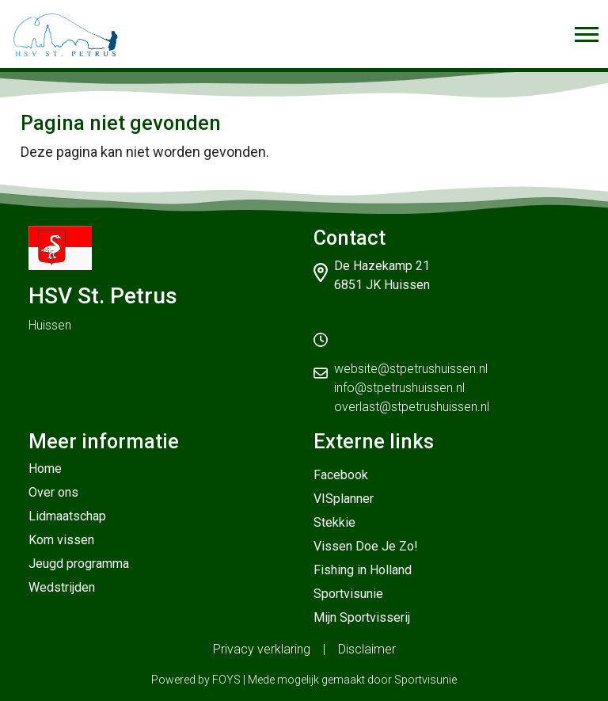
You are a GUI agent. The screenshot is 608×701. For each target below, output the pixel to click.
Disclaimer (367, 649)
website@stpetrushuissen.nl (411, 368)
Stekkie (334, 522)
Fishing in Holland (363, 569)
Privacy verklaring (261, 649)
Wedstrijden (61, 587)
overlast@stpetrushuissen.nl (411, 406)
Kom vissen (61, 539)
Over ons (53, 492)
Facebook (341, 474)
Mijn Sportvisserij (362, 617)
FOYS (226, 679)
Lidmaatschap (67, 516)
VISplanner (344, 498)
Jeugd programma (78, 563)
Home (45, 468)
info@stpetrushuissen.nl (399, 387)
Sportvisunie (348, 593)
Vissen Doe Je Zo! (366, 546)
